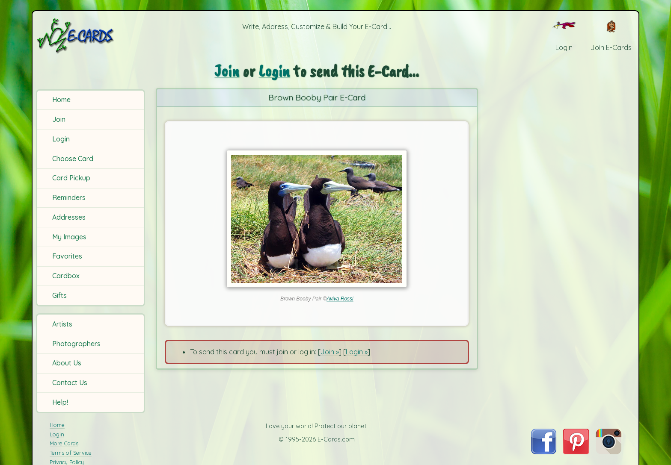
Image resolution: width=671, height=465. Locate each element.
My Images (69, 236)
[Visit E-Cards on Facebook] (543, 451)
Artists (62, 324)
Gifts (59, 295)
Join (58, 119)
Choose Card (72, 158)
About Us (66, 363)
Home (61, 99)
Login (61, 139)
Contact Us (69, 382)
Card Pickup (71, 178)
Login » (357, 351)
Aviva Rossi (340, 299)
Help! (60, 402)
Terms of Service (71, 452)
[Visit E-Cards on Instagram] (608, 451)
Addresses (69, 217)
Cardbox (66, 275)
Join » (330, 351)
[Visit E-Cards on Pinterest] (576, 451)
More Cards (64, 443)
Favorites (67, 256)
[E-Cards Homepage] (89, 36)
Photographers (76, 343)
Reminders (69, 197)
